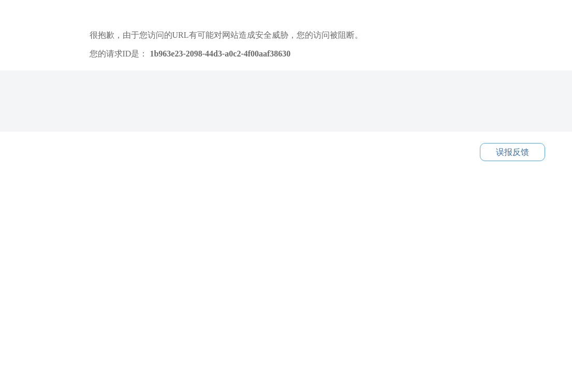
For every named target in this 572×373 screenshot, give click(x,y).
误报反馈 (512, 152)
